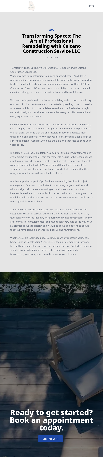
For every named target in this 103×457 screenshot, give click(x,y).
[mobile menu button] (97, 6)
